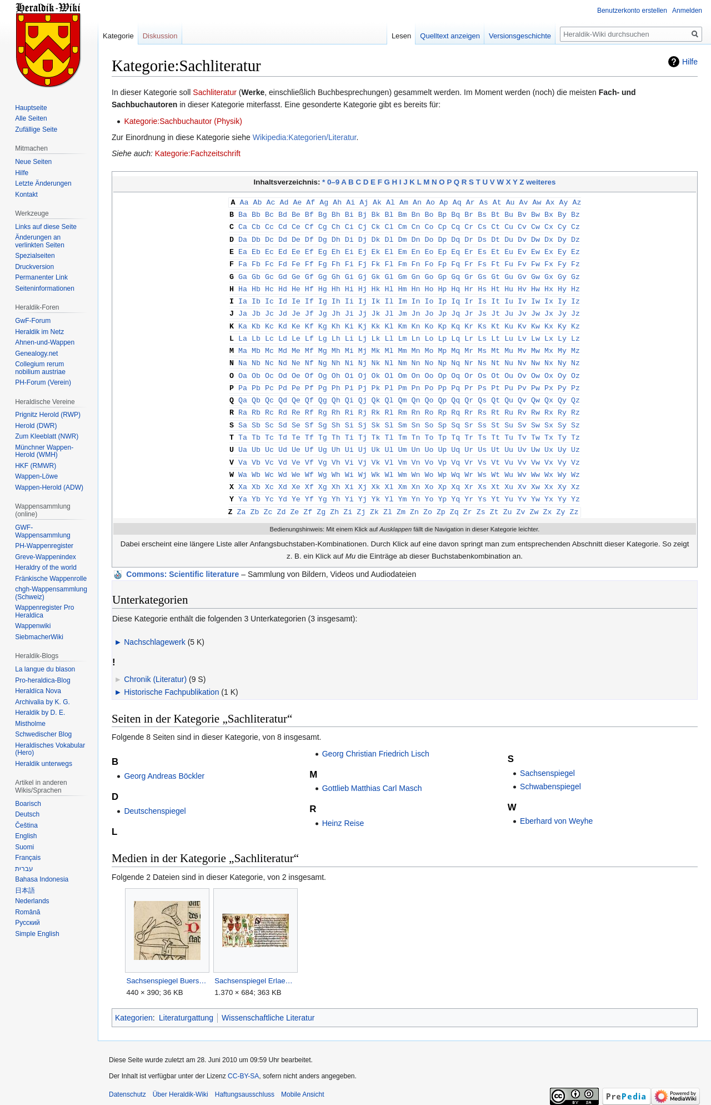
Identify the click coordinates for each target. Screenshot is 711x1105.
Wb (256, 462)
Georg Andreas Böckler (164, 761)
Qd (282, 391)
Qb (256, 391)
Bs (482, 213)
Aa (244, 202)
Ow (535, 367)
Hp (442, 285)
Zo (427, 497)
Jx (548, 308)
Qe (296, 391)
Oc (269, 367)
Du (508, 237)
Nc (269, 355)
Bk (376, 213)
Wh (336, 462)
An (417, 202)
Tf (309, 426)
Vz (575, 450)
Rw (535, 402)
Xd (282, 474)
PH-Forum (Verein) (43, 382)
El (389, 249)
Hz (575, 285)
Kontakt (26, 194)
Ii (349, 296)
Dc (269, 237)
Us (482, 438)
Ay (563, 202)
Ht (495, 285)
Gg (322, 273)
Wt (495, 462)
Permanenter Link (41, 277)
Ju (508, 308)
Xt (495, 474)
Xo (428, 474)
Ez (575, 249)
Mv (522, 344)
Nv (522, 355)
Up (442, 438)
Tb (256, 426)
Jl (389, 308)
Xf (309, 474)
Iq (455, 296)
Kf (309, 320)
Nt (495, 355)
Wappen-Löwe (36, 476)
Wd (282, 462)
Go (428, 273)
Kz (575, 320)
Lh (336, 332)
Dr (468, 237)
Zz (573, 497)
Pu (508, 379)
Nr (468, 355)
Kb (256, 320)
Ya (242, 485)
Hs (482, 285)
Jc (269, 308)
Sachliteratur (215, 92)
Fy (562, 261)
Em (402, 249)
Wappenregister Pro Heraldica (44, 611)
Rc (269, 402)
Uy (562, 438)
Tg (322, 426)
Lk (376, 332)
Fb (256, 261)
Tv (522, 426)
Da (242, 237)
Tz (575, 426)
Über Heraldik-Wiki (180, 1080)
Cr (468, 225)
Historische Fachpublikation (171, 677)
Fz (575, 261)
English (26, 836)
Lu (508, 332)
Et (495, 249)
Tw (535, 426)
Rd (282, 402)
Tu (508, 426)
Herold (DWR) (36, 426)
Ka (242, 320)
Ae (297, 202)
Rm (402, 402)
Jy (562, 308)
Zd (281, 497)
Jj (362, 308)
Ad (283, 202)
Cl (389, 225)
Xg (322, 474)
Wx (548, 462)
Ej (362, 249)
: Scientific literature (182, 559)
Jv (522, 308)
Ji (349, 308)
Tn (415, 426)
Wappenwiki (33, 626)
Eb (256, 249)
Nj (362, 355)
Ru (508, 402)
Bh (336, 213)
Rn (415, 402)
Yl (389, 485)
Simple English (37, 934)
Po (428, 379)
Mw (535, 344)
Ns (482, 355)
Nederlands (32, 901)
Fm (402, 261)
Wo (428, 462)
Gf (309, 273)
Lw (535, 332)
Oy (562, 367)
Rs (482, 402)
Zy (560, 497)
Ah (337, 202)
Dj (362, 237)
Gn (415, 273)
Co (428, 225)
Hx (548, 285)
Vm (402, 450)
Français (28, 858)
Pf (309, 379)
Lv (522, 332)
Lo (428, 332)
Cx (548, 225)
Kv (522, 320)
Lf (309, 332)
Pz (575, 379)
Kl (389, 320)
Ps (482, 379)
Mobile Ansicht (302, 1080)
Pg (322, 379)
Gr (468, 273)
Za (241, 497)
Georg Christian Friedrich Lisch (375, 739)
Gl (389, 273)
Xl (389, 474)
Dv (522, 237)
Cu (508, 225)
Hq (455, 285)
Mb (256, 344)
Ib (256, 296)
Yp (442, 485)
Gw (535, 273)
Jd (282, 308)
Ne (296, 355)
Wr (468, 462)
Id (282, 296)
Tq (455, 426)
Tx (548, 426)
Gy (562, 273)
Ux (548, 438)
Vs (482, 450)
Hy (562, 285)
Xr (468, 474)
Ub (256, 438)
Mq (455, 344)
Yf (309, 485)
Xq (455, 474)
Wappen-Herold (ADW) (49, 487)
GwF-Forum (33, 321)
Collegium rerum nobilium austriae (40, 368)
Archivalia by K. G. (42, 702)
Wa (242, 462)
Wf (309, 462)
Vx (548, 450)
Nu (508, 355)
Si (349, 415)
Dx (548, 237)
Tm (402, 426)
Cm (402, 225)
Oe (296, 367)
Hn (415, 285)
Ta (242, 426)
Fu (508, 261)
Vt (495, 450)
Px (548, 379)
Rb (256, 402)
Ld (282, 332)
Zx (547, 497)
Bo (428, 213)
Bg (322, 213)
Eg (322, 249)
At (497, 202)
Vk (376, 450)
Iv (522, 296)
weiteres (540, 182)
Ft (495, 261)
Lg (322, 332)
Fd (282, 261)
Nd (282, 355)
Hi (349, 285)
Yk (376, 485)
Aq (457, 202)
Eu (508, 249)
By (562, 213)
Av (523, 202)
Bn (415, 213)
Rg (322, 402)
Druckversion (34, 267)
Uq (455, 438)
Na (242, 355)
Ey (562, 249)
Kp (442, 320)
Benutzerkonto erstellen (632, 10)
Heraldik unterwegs (43, 764)
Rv (522, 402)
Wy (562, 462)
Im (402, 296)
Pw (535, 379)
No (428, 355)
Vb (256, 450)
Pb (256, 379)
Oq (455, 367)
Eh (336, 249)
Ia (242, 296)
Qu (508, 391)
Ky (562, 320)
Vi (349, 450)
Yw (535, 485)
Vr (468, 450)
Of (309, 367)
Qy (562, 391)
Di (349, 237)
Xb (256, 474)
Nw (535, 355)
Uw (535, 438)
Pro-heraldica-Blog (42, 680)
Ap (443, 202)
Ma (242, 344)
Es (482, 249)
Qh (336, 391)
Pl (389, 379)
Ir (468, 296)
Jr (468, 308)
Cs (482, 225)
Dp (442, 237)
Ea (242, 249)
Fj (362, 261)
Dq (455, 237)
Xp (442, 474)
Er (468, 249)
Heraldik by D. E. (40, 712)
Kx (548, 320)
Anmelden (687, 10)
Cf (309, 225)
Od (282, 367)
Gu (508, 273)
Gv (522, 273)
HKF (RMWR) (35, 466)
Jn (415, 308)
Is (482, 296)
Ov (522, 367)
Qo (428, 391)
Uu (508, 438)
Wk (376, 462)
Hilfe (690, 61)
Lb (256, 332)
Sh (336, 415)
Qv (522, 391)
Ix (548, 296)
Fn (415, 261)
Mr (468, 344)
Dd (282, 237)
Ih (336, 296)
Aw (537, 202)
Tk (376, 426)
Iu (508, 296)
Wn (415, 462)
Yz (575, 485)
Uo (428, 438)
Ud (282, 438)
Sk (376, 415)
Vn (415, 450)
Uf (309, 438)
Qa (242, 391)
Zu (507, 497)
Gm (402, 273)
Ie (296, 296)
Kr (468, 320)
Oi (349, 367)
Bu (508, 213)
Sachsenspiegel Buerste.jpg (167, 966)
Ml (389, 344)
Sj (362, 415)
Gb (256, 273)
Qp (442, 391)
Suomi (24, 847)
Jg (322, 308)
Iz (575, 296)
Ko (428, 320)
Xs (482, 474)
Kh (336, 320)
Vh (336, 450)
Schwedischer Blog (43, 734)
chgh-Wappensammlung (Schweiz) (51, 593)
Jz (575, 308)
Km (402, 320)
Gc (269, 273)
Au (510, 202)
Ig (322, 296)
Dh (336, 237)
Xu (508, 474)
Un (415, 438)
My (562, 344)
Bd (282, 213)
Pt (495, 379)
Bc (269, 213)
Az (576, 202)
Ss (482, 415)
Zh (334, 497)
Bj (362, 213)
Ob (256, 367)
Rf (309, 402)
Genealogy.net (36, 353)
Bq (455, 213)
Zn (414, 497)
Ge (296, 273)
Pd (282, 379)
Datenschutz (127, 1080)
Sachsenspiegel (547, 758)
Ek (376, 249)
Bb (256, 213)
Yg (322, 485)
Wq (455, 462)
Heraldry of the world (46, 567)
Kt (495, 320)
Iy (562, 296)
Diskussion (160, 36)
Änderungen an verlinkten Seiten (39, 241)
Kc (269, 320)
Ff (309, 261)
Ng (322, 355)
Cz (575, 225)
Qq (455, 391)
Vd (282, 450)
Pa (242, 379)
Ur (468, 438)
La (242, 332)
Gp (442, 273)
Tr (468, 426)
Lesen (401, 36)
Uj (362, 438)
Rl (389, 402)
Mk (376, 344)
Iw (535, 296)
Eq (455, 249)
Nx (548, 355)
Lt (495, 332)
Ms (482, 344)
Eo (428, 249)
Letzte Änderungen (43, 183)
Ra (242, 402)
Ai (350, 202)
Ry (562, 402)
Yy (562, 485)
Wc (269, 462)
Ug (322, 438)
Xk (376, 474)
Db (256, 237)
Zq (454, 497)
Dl (389, 237)
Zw (534, 497)
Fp (442, 261)
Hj (362, 285)
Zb (255, 497)
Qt (495, 391)
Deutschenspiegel (155, 796)
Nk (376, 355)
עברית (24, 869)
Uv (522, 438)
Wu (508, 462)
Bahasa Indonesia (41, 879)
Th (336, 426)
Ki (349, 320)
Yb (256, 485)
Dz (575, 237)
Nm (402, 355)
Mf (309, 344)
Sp (442, 415)
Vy (562, 450)
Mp (442, 344)
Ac (270, 202)
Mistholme (30, 724)
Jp (442, 308)
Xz (575, 474)
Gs (482, 273)
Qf (309, 391)
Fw (535, 261)
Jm (402, 308)
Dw (535, 237)
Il (389, 296)
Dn (415, 237)
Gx (548, 273)
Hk (376, 285)
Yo (428, 485)
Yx (548, 485)
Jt (495, 308)
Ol (389, 367)
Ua (242, 438)
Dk (376, 237)
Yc (269, 485)
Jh (336, 308)
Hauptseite (31, 108)
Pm (402, 379)
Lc (269, 332)
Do (428, 237)
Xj (362, 474)
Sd (282, 415)
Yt (495, 485)
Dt (495, 237)
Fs (482, 261)
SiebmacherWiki (39, 637)
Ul (389, 438)
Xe (296, 474)
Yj (362, 485)
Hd (282, 285)
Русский (27, 923)
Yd (282, 485)
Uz (575, 438)
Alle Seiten (31, 118)
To (428, 426)
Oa (242, 367)
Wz (575, 462)
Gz (575, 273)
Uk (376, 438)
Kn (415, 320)
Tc (269, 426)
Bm (402, 213)
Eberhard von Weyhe (556, 806)
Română (27, 912)
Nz (575, 355)
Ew (535, 249)
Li (349, 332)
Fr (468, 261)
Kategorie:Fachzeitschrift (198, 153)
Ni (349, 355)
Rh (336, 402)
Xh (336, 474)
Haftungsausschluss (244, 1080)
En (415, 249)
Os (482, 367)
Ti (349, 426)
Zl (387, 497)
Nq (455, 355)
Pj (362, 379)
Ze (294, 497)
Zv (521, 497)
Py (562, 379)
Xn (415, 474)
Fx (548, 261)
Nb (256, 355)
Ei (349, 249)
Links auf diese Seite (46, 227)
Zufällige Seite (36, 129)
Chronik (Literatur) (155, 664)
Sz (575, 415)
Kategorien (134, 1003)
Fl (389, 261)
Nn (415, 355)
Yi (349, 485)
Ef (309, 249)
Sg (322, 415)
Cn (415, 225)
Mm (402, 344)
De (296, 237)
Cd (282, 225)
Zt (494, 497)
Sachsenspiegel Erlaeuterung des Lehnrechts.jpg (255, 966)
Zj (361, 497)
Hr (468, 285)
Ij (362, 296)
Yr (468, 485)
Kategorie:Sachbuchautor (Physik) (183, 121)
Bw (535, 213)
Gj (362, 273)
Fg (322, 261)
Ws (482, 462)
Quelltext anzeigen (450, 36)
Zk (374, 497)
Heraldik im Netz (39, 332)
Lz (575, 332)
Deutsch (27, 814)
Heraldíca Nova (38, 691)
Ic (269, 296)
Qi (349, 391)
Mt (495, 344)
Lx (548, 332)
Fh (336, 261)
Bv (522, 213)
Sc (269, 415)
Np (442, 355)
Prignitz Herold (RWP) (48, 415)
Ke (296, 320)
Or (468, 367)
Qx (548, 391)
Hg (322, 285)
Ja (242, 308)
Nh (336, 355)
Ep (442, 249)
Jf (309, 308)
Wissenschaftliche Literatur (268, 1003)
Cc (269, 225)
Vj (362, 450)
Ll (389, 332)
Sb (256, 415)
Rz (575, 402)
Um (402, 438)
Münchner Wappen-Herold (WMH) (44, 451)
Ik (376, 296)
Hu (508, 285)
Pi (349, 379)
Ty (562, 426)
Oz (575, 367)
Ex (548, 249)
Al (390, 202)
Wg (322, 462)
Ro (428, 402)
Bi (349, 213)
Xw (535, 474)
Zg (321, 497)
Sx (548, 415)
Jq (455, 308)
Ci (349, 225)
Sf (309, 415)
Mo (428, 344)
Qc (269, 391)
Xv (522, 474)
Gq (455, 273)
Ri (349, 402)
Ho (428, 285)
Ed (282, 249)
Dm (402, 237)
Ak (377, 202)
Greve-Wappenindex (45, 557)
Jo (428, 308)
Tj (362, 426)
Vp (442, 450)
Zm (401, 497)
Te (296, 426)
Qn (415, 391)
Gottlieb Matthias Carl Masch (372, 773)
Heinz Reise (343, 808)
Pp (442, 379)
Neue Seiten (33, 162)
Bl (389, 213)
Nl (389, 355)
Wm (402, 462)
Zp (441, 497)
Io (428, 296)
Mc (269, 344)
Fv (522, 261)
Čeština (26, 825)
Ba (242, 213)
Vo (428, 450)
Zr (467, 497)
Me (296, 344)
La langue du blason (45, 669)
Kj (362, 320)
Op (442, 367)
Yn (415, 485)
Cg (322, 225)
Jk (376, 308)
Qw (535, 391)
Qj (362, 391)
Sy (562, 415)
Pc (269, 379)
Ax (550, 202)
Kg (322, 320)
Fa (242, 261)
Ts (482, 426)
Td (282, 426)
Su (508, 415)
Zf (307, 497)
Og (322, 367)
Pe (296, 379)
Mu (508, 344)
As (483, 202)
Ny (562, 355)
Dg (322, 237)
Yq (455, 485)
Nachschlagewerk (155, 627)
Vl (389, 450)
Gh (336, 273)
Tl (389, 426)
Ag (323, 202)
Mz (575, 344)
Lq (455, 332)
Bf (309, 213)
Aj (363, 202)
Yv (522, 485)
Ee (296, 249)
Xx (548, 474)
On (415, 367)
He (296, 285)
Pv (522, 379)
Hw (535, 285)
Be (296, 213)
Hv (522, 285)
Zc (267, 497)
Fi (349, 261)
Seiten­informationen (44, 288)
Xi (349, 474)
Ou (508, 367)
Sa (242, 415)
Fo (428, 261)
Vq (455, 450)
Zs (481, 497)
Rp (442, 402)
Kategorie (118, 36)
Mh (336, 344)
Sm (402, 415)
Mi (349, 344)
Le (296, 332)
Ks (482, 320)
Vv (522, 450)
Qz (575, 391)
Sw (535, 415)
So (428, 415)
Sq (455, 415)
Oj (362, 367)
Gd (282, 273)
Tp (442, 426)
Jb (256, 308)
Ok (376, 367)
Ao (430, 202)
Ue (296, 438)
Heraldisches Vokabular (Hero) (50, 749)
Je (296, 308)
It (495, 296)
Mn (415, 344)
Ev (522, 249)
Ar (470, 202)
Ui (349, 438)
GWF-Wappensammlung (43, 531)
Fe (296, 261)
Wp (442, 462)
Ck (376, 225)
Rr (468, 402)
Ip (442, 296)
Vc (269, 450)
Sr (468, 415)
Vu (508, 450)
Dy (562, 237)
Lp (442, 332)
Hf (309, 285)
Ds (482, 237)
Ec (269, 249)
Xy (562, 474)
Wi (349, 462)
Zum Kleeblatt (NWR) (46, 436)
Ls (482, 332)
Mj (362, 344)
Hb (256, 285)
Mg (322, 344)
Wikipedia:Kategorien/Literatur (305, 137)
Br (468, 213)
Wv (522, 462)
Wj (362, 462)
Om (402, 367)
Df (309, 237)
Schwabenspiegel (550, 772)
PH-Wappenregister (44, 546)
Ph (336, 379)
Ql (389, 391)
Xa (242, 474)
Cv (522, 225)
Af (310, 202)
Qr (468, 391)
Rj (362, 402)
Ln (415, 332)
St (495, 415)
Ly (562, 332)
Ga (242, 273)
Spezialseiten (34, 256)
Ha (242, 285)
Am (403, 202)
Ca (242, 225)
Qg (322, 391)
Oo (428, 367)
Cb (256, 225)
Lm (402, 332)
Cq (455, 225)
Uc (269, 438)
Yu (508, 485)
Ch (336, 225)
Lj (362, 332)
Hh (336, 285)
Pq (455, 379)
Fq (455, 261)
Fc (269, 261)
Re (296, 402)
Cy (562, 225)
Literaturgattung (186, 1003)
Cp (442, 225)
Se (296, 415)
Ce (296, 225)
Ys (482, 485)
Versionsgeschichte (520, 36)
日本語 (25, 890)
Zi (347, 497)
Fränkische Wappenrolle (51, 579)
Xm (402, 474)
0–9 (333, 182)
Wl (389, 462)
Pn (415, 379)
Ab (257, 202)
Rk (376, 402)
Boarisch (28, 804)
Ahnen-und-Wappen (44, 342)
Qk (376, 391)
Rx (548, 402)
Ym (402, 485)
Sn (415, 415)
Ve (296, 450)
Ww (535, 462)
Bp (442, 213)
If (309, 296)
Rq (455, 402)
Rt (495, 402)
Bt (495, 213)
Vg (322, 450)
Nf (309, 355)
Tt (495, 426)
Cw (535, 225)
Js (482, 308)
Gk (376, 273)
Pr (468, 379)
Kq (455, 320)
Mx (548, 344)
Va (242, 450)
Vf (309, 450)
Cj (362, 225)
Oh (336, 367)
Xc (269, 474)
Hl (389, 285)
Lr (468, 332)
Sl (389, 415)
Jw (535, 308)
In (415, 296)
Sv (522, 415)
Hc (269, 285)
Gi (349, 273)
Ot (495, 367)
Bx (548, 213)
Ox (548, 367)
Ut (495, 438)
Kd (282, 320)
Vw (535, 450)
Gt (495, 273)
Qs (482, 391)
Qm (402, 391)
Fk (376, 261)
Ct (495, 225)
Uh (336, 438)
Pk (376, 379)
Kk (376, 320)
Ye (296, 485)
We (296, 462)
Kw (535, 320)
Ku (508, 320)
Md (282, 344)
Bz (575, 213)
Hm (402, 285)
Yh (336, 485)
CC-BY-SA (243, 1062)
